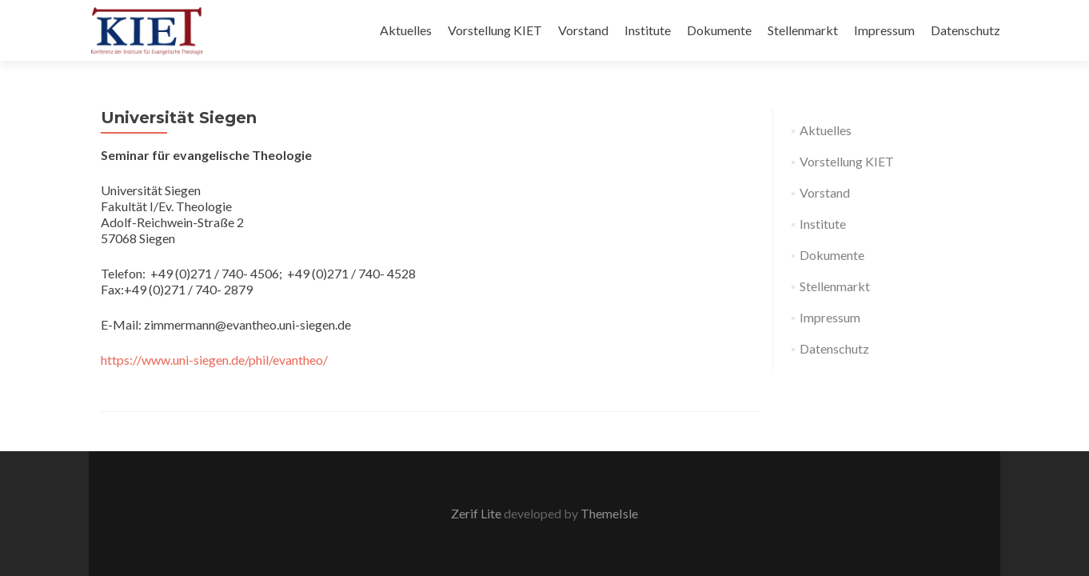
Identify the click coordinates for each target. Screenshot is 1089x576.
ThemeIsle (609, 513)
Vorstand (583, 30)
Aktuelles (406, 30)
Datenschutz (965, 30)
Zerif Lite (477, 513)
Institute (647, 30)
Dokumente (719, 30)
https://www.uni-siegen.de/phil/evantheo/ (214, 359)
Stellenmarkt (803, 30)
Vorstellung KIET (495, 30)
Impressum (884, 30)
